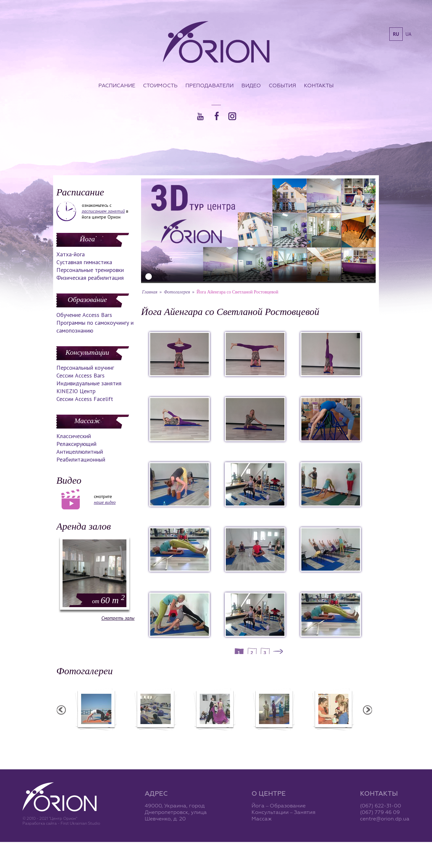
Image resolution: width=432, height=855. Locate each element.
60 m (108, 600)
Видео (251, 85)
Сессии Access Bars (80, 375)
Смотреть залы (118, 618)
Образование (87, 299)
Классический (73, 436)
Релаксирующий (76, 444)
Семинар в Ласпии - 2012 (96, 734)
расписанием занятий (103, 211)
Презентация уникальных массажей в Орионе (274, 737)
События (282, 85)
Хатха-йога (70, 254)
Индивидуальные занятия (89, 383)
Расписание (116, 85)
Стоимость (160, 85)
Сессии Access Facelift (84, 399)
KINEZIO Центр (75, 391)
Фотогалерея (177, 292)
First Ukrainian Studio (80, 823)
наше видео (105, 502)
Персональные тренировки (90, 270)
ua (408, 34)
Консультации (87, 352)
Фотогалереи (84, 670)
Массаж (87, 421)
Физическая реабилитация (90, 277)
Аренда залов (83, 526)
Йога (87, 239)
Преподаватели (209, 85)
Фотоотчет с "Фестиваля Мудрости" (155, 737)
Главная (149, 292)
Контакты (319, 85)
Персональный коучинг (85, 367)
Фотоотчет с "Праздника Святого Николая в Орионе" (214, 737)
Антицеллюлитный (79, 451)
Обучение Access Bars (84, 315)
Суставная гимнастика (84, 262)
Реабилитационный (80, 459)
